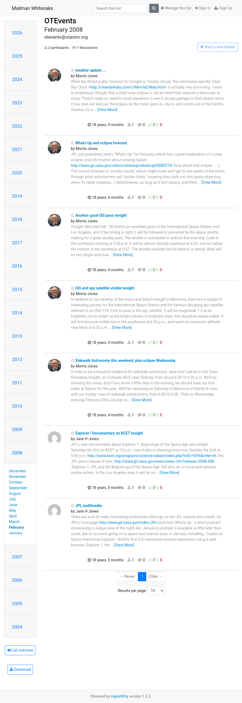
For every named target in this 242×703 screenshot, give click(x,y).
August (15, 493)
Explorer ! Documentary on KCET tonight (107, 433)
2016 (17, 266)
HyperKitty (119, 696)
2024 (17, 79)
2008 (17, 452)
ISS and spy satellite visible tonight (102, 288)
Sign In (203, 8)
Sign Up (223, 8)
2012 (17, 359)
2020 (17, 172)
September (18, 488)
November (17, 476)
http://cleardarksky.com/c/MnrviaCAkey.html (127, 87)
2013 (17, 336)
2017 (17, 242)
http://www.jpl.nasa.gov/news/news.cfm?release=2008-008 (164, 461)
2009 (17, 429)
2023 (17, 102)
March (14, 522)
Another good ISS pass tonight (99, 215)
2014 (17, 312)
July (12, 499)
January (16, 533)
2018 (17, 219)
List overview (20, 650)
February (16, 527)
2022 (17, 126)
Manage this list (176, 8)
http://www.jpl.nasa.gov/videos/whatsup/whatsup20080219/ (122, 165)
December (17, 471)
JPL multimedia (86, 505)
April (13, 516)
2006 (17, 580)
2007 (17, 557)
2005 (17, 603)
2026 (17, 32)
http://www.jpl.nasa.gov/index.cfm (128, 522)
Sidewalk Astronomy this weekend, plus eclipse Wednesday (123, 360)
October (15, 482)
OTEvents (60, 20)
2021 (17, 149)
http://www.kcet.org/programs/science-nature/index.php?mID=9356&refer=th (152, 456)
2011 (17, 382)
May (12, 510)
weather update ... (88, 70)
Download (20, 669)
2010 (17, 406)
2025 (17, 56)
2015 (17, 289)
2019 (17, 196)
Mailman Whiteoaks (32, 8)
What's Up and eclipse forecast (99, 143)
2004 (17, 627)
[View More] (107, 110)
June (13, 505)
